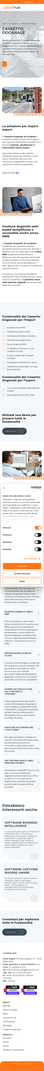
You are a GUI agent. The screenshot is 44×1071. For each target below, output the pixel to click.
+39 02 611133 (13, 970)
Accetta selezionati (22, 574)
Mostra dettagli (30, 559)
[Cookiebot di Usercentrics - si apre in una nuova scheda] (31, 487)
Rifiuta (22, 581)
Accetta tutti (22, 566)
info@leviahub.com (30, 970)
